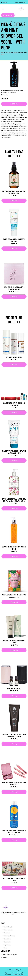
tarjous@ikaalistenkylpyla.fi (20, 2)
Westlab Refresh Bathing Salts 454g (14, 595)
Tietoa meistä (7, 942)
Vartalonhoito (11, 90)
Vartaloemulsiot (12, 92)
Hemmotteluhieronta (9, 936)
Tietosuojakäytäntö (19, 974)
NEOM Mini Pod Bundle (14, 689)
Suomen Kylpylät (8, 927)
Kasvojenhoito (7, 939)
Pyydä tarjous (7, 15)
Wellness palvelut (8, 930)
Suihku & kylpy (19, 90)
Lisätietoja (14, 103)
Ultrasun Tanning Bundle (14, 357)
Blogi (5, 948)
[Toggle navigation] (3, 8)
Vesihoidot (6, 933)
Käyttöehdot (8, 974)
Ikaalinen (5, 2)
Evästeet (12, 973)
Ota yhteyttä (20, 973)
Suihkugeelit (4, 92)
